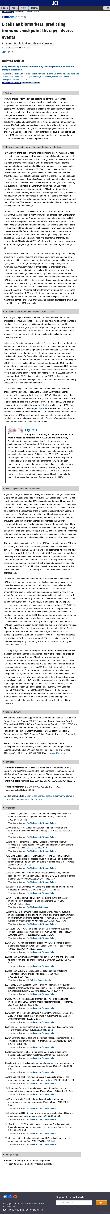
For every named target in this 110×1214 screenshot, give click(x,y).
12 (61, 350)
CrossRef (38, 823)
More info (27, 48)
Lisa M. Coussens (43, 43)
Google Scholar (50, 823)
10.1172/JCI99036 (32, 12)
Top (106, 7)
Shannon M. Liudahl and (17, 43)
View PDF (8, 52)
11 (14, 334)
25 (20, 674)
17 (6, 664)
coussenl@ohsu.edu (58, 753)
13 (71, 605)
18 (40, 667)
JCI (28, 980)
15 (60, 641)
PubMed (30, 823)
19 (17, 674)
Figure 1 (42, 408)
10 (29, 327)
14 (74, 605)
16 (24, 645)
